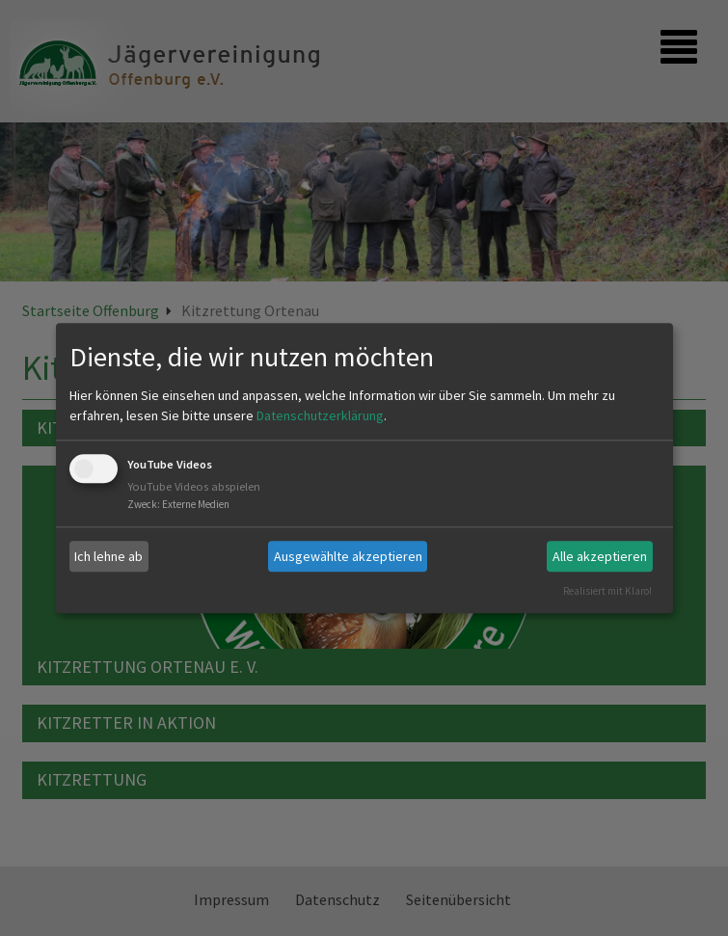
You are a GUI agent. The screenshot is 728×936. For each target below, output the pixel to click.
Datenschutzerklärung (320, 416)
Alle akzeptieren (600, 556)
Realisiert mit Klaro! (607, 591)
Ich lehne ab (108, 556)
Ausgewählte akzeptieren (348, 556)
